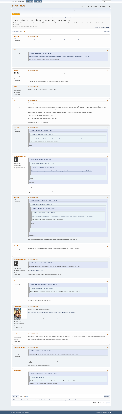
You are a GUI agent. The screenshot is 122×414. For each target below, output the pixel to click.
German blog (84, 10)
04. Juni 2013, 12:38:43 (33, 259)
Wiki (79, 10)
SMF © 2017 (18, 412)
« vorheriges (98, 27)
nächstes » (106, 27)
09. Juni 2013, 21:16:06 (33, 370)
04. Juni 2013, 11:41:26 (33, 36)
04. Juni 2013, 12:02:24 (33, 100)
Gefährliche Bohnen (20, 156)
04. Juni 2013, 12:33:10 (33, 245)
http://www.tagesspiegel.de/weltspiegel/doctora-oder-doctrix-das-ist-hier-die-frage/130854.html (51, 312)
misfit (15, 334)
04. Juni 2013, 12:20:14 (33, 156)
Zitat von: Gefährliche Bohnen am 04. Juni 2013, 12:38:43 (44, 284)
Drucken (106, 31)
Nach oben (15, 396)
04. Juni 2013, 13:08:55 (33, 306)
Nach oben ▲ (108, 412)
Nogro (16, 70)
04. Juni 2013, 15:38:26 (33, 333)
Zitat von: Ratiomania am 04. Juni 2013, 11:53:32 (42, 130)
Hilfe (96, 412)
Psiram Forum (18, 6)
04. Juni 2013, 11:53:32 (33, 49)
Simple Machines (25, 412)
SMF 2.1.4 (13, 412)
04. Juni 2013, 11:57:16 (33, 86)
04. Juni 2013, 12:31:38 (33, 197)
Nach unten (16, 31)
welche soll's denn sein (37, 270)
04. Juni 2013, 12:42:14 (33, 280)
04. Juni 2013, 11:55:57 (33, 70)
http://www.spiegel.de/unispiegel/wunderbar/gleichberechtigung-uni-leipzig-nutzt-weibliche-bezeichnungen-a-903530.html (58, 39)
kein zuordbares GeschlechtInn (56, 388)
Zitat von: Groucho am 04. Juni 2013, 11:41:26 (41, 53)
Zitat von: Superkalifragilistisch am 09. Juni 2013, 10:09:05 (44, 373)
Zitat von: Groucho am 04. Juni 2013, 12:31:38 (41, 262)
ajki (15, 100)
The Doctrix (17, 306)
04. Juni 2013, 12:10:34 (33, 127)
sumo (15, 86)
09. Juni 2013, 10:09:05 (33, 347)
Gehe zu (87, 402)
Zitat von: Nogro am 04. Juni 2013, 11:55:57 (40, 350)
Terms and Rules (101, 412)
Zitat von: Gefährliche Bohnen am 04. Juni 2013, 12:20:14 (44, 200)
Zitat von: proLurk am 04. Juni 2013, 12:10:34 (41, 159)
